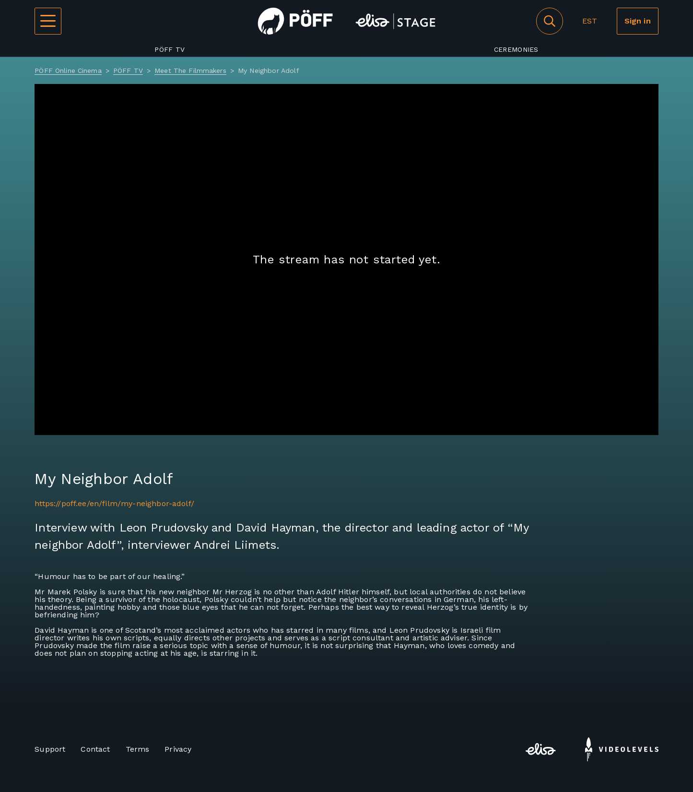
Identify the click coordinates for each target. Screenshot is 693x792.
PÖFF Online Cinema (68, 70)
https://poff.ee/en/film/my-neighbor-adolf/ (114, 503)
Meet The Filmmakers (190, 70)
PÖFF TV (169, 49)
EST (589, 20)
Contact (95, 749)
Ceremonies (516, 49)
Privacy (177, 749)
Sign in (637, 20)
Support (50, 749)
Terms (138, 749)
